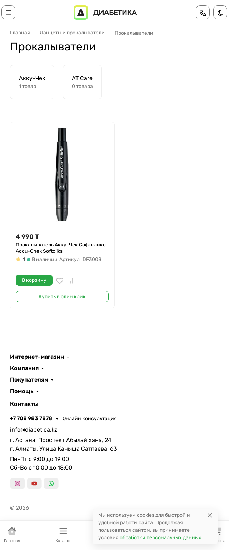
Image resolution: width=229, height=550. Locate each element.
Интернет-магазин (37, 357)
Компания (24, 368)
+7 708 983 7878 (31, 418)
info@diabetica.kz (33, 429)
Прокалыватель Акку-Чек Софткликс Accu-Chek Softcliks (61, 248)
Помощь (22, 391)
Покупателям (29, 380)
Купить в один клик (62, 297)
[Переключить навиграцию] (8, 12)
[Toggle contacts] (203, 12)
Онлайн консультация (90, 419)
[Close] (210, 515)
